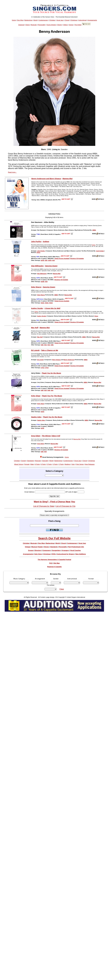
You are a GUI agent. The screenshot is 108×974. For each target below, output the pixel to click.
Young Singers (51, 25)
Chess (93, 245)
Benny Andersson (69, 359)
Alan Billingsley (37, 266)
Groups (30, 550)
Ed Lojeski (35, 350)
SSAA (42, 303)
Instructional (82, 20)
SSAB (42, 281)
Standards (30, 461)
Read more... (12, 172)
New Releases (90, 464)
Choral (67, 20)
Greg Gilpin (35, 436)
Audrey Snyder (37, 308)
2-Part (42, 367)
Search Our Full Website (54, 538)
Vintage (27, 547)
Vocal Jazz (59, 20)
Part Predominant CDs (76, 547)
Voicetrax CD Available (77, 365)
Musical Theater (37, 547)
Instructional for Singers (65, 554)
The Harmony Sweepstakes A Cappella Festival (54, 559)
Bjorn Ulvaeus (56, 359)
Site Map (57, 563)
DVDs (54, 554)
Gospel (23, 461)
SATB (42, 260)
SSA (46, 260)
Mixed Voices (18, 464)
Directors (38, 550)
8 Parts (37, 464)
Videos (65, 25)
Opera (27, 25)
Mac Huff (34, 328)
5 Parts (49, 464)
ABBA (94, 230)
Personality (41, 25)
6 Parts (43, 464)
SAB (42, 345)
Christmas (73, 20)
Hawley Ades (36, 417)
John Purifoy (36, 241)
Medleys (67, 464)
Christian (52, 20)
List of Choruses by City (66, 506)
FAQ (50, 563)
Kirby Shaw (35, 396)
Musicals (34, 25)
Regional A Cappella (54, 567)
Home (14, 20)
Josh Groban (100, 251)
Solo (73, 464)
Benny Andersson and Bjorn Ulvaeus (46, 179)
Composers (46, 550)
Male (32, 464)
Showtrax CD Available (77, 258)
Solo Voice (38, 554)
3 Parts (55, 464)
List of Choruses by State (43, 506)
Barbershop (28, 20)
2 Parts (61, 464)
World (35, 20)
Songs (71, 25)
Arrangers (65, 550)
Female (26, 464)
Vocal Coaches (75, 550)
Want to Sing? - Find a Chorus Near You (54, 501)
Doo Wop (20, 20)
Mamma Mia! (68, 179)
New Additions (81, 554)
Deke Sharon (36, 287)
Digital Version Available (62, 258)
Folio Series (80, 464)
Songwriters (56, 550)
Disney (59, 25)
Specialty (45, 461)
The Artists (77, 25)
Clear (61, 589)
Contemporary (43, 20)
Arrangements (92, 20)
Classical (21, 25)
